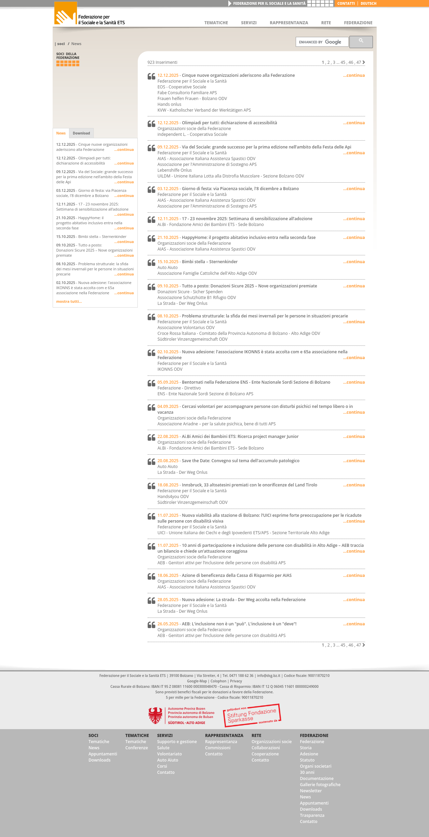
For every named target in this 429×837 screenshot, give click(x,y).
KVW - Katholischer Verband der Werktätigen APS (204, 110)
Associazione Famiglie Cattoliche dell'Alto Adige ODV (207, 273)
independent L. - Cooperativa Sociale (192, 134)
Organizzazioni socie (272, 741)
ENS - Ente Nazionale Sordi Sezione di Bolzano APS (206, 394)
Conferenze (136, 748)
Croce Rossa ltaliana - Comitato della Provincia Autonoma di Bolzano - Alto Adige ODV (239, 333)
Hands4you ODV (173, 496)
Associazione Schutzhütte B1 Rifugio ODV (197, 297)
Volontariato (169, 754)
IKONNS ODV (170, 369)
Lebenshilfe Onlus (175, 170)
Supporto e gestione (177, 741)
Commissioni (218, 748)
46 (351, 62)
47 (359, 62)
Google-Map (197, 681)
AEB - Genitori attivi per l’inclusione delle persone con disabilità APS (222, 563)
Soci (61, 43)
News (76, 43)
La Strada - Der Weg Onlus (182, 303)
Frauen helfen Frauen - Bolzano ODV (192, 98)
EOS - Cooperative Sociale (182, 87)
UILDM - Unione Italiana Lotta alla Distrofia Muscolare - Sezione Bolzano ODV (231, 176)
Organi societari (316, 766)
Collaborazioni (266, 748)
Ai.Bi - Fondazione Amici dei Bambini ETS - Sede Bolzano (211, 224)
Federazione (314, 735)
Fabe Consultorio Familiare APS (187, 93)
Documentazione (317, 778)
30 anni (307, 772)
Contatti (346, 3)
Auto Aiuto (167, 760)
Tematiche (99, 741)
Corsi (162, 766)
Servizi (165, 735)
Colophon (218, 681)
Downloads (99, 760)
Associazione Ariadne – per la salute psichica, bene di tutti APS (217, 424)
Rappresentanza (224, 735)
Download (81, 133)
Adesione (309, 754)
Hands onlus (170, 104)
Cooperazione (265, 754)
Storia (306, 748)
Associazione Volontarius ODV (186, 327)
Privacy (236, 681)
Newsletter (311, 791)
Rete (256, 735)
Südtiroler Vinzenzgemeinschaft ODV (193, 339)
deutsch (368, 3)
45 (342, 62)
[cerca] (321, 42)
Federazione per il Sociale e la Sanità (269, 3)
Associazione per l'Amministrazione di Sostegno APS (207, 164)
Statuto (307, 760)
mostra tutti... (69, 301)
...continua (124, 149)
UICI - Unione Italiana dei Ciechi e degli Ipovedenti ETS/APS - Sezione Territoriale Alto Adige (244, 533)
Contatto (166, 772)
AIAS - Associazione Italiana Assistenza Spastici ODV (206, 158)
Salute (163, 748)
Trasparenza (312, 815)
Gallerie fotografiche (320, 785)
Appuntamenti (103, 754)
